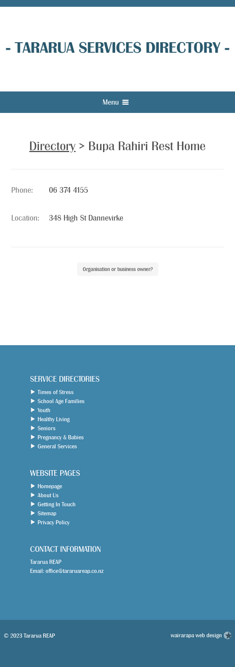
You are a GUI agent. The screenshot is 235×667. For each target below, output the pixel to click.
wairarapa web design (196, 635)
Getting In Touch (57, 504)
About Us (48, 495)
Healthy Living (54, 419)
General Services (57, 446)
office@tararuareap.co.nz (74, 571)
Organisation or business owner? (118, 269)
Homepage (50, 486)
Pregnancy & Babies (61, 437)
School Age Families (61, 401)
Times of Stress (56, 392)
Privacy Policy (54, 522)
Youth (44, 410)
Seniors (47, 428)
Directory (52, 146)
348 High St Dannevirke (86, 218)
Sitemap (47, 513)
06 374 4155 (68, 190)
